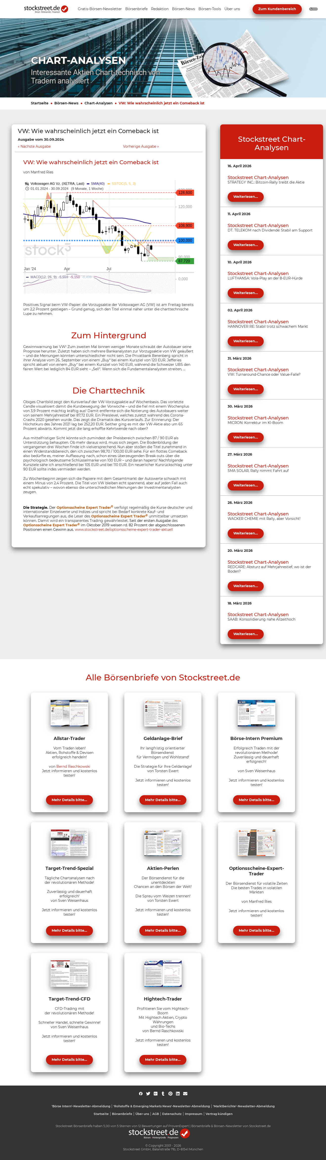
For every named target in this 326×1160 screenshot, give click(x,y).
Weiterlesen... (245, 196)
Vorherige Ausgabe (139, 146)
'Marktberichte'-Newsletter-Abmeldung (244, 1106)
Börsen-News (66, 103)
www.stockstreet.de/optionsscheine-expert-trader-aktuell (124, 529)
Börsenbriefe (122, 1114)
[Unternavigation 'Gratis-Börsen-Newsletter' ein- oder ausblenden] (100, 9)
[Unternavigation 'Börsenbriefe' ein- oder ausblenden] (136, 9)
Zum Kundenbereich (277, 9)
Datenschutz (172, 1114)
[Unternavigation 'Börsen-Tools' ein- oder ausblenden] (209, 9)
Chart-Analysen (99, 103)
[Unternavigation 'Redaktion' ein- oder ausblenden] (160, 9)
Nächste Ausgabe (36, 146)
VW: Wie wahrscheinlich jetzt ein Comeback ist (161, 103)
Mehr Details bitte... (69, 800)
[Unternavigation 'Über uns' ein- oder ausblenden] (232, 9)
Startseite (39, 103)
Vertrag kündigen (219, 1114)
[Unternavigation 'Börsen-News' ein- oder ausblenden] (183, 9)
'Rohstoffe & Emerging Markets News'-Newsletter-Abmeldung (161, 1106)
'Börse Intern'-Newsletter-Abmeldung (81, 1106)
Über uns (142, 1114)
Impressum (193, 1114)
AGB (155, 1114)
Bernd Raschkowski (73, 766)
